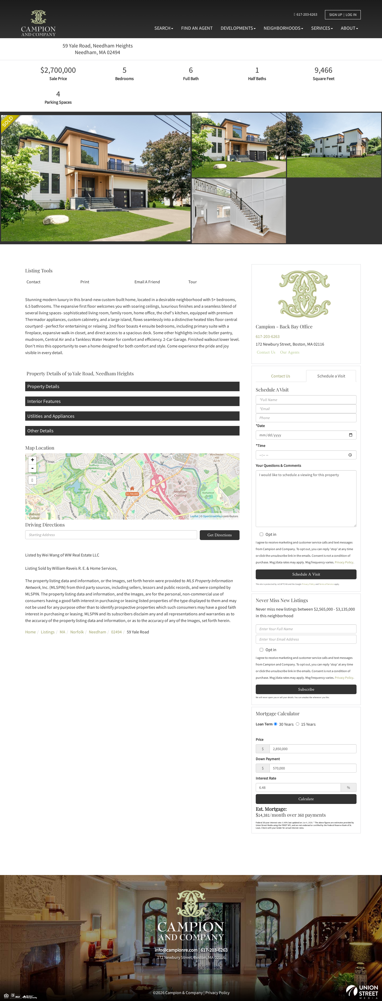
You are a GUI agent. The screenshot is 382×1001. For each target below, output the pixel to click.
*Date (260, 425)
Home (30, 631)
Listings (48, 631)
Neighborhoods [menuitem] (283, 28)
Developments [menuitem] (238, 28)
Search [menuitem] (163, 28)
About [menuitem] (349, 28)
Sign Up (335, 14)
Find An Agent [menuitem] (197, 28)
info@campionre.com (176, 950)
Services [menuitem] (322, 28)
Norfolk (77, 631)
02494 (116, 631)
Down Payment (268, 758)
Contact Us (266, 352)
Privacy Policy (344, 562)
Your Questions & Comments (278, 465)
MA (62, 631)
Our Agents (289, 352)
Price (259, 739)
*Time (260, 445)
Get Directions (219, 535)
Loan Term (264, 724)
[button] (15, 178)
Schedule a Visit (331, 375)
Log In (351, 14)
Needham (97, 631)
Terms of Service (326, 584)
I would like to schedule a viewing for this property (306, 498)
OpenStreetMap (212, 516)
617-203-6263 (306, 14)
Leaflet (194, 516)
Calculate (306, 799)
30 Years (284, 724)
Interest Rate (266, 778)
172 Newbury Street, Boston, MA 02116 (191, 957)
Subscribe (306, 689)
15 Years (306, 724)
